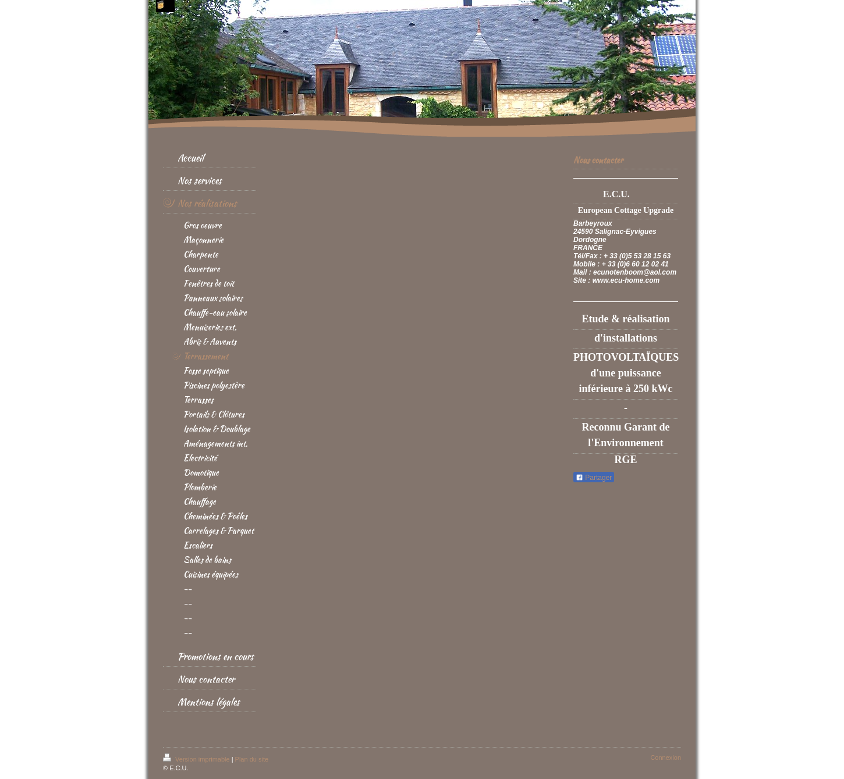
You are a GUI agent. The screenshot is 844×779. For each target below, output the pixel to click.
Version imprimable (197, 759)
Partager (594, 478)
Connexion (665, 757)
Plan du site (251, 759)
